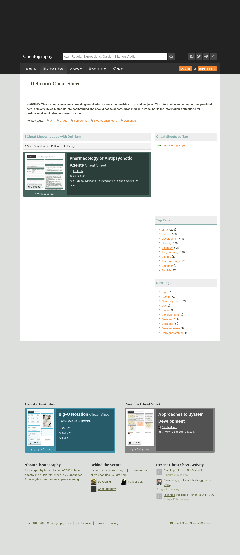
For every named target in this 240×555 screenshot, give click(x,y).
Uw (164, 305)
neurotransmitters (108, 180)
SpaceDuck (135, 481)
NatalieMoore (169, 427)
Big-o (165, 292)
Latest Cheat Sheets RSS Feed (191, 523)
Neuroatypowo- (172, 301)
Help (118, 68)
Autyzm (167, 296)
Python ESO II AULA (201, 494)
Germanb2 (168, 319)
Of (51, 120)
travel (53, 479)
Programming (170, 252)
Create (76, 68)
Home (31, 68)
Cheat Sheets (53, 68)
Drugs (63, 120)
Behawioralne (170, 314)
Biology (166, 256)
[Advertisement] (120, 25)
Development (170, 238)
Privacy (114, 523)
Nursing (167, 243)
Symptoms (81, 120)
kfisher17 (78, 171)
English (166, 270)
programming (70, 479)
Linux (165, 229)
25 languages (73, 475)
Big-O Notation (195, 470)
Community (98, 68)
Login (185, 68)
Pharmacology (171, 261)
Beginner (167, 265)
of (74, 180)
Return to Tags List (173, 146)
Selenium (168, 247)
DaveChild (104, 481)
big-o (65, 437)
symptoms (90, 180)
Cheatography (34, 470)
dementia (124, 180)
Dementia (130, 120)
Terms (100, 523)
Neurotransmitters (105, 120)
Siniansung (171, 480)
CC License (83, 523)
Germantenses (171, 328)
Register (207, 68)
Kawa (165, 310)
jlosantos (169, 494)
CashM (66, 428)
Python (166, 234)
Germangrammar (172, 333)
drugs (80, 180)
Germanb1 (168, 323)
